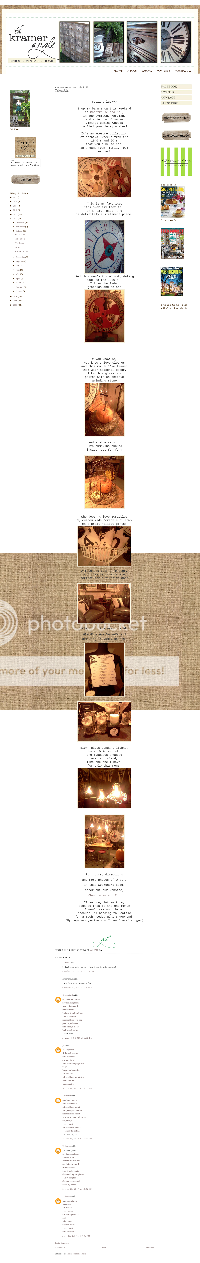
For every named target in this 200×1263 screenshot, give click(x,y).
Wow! (17, 249)
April (18, 280)
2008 (15, 306)
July (18, 267)
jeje (64, 1045)
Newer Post (60, 1247)
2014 (15, 207)
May (18, 275)
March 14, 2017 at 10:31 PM (77, 1088)
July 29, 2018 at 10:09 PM (76, 1236)
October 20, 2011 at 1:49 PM (77, 987)
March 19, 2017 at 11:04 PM (77, 1138)
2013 (15, 211)
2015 (15, 203)
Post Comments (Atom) (77, 1253)
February (20, 288)
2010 (15, 298)
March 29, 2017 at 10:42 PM (77, 1189)
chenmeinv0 (67, 995)
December (20, 224)
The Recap (19, 244)
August (19, 262)
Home (104, 1247)
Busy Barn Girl (21, 253)
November (20, 228)
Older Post (149, 1247)
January (19, 292)
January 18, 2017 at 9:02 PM (77, 1038)
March (19, 284)
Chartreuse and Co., (107, 112)
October (19, 232)
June (18, 271)
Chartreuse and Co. (104, 895)
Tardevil (66, 962)
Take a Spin (20, 240)
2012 (15, 216)
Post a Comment (62, 1243)
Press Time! (20, 236)
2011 (15, 220)
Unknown (66, 1095)
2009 (15, 302)
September (20, 258)
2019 (15, 198)
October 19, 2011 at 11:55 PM (78, 971)
